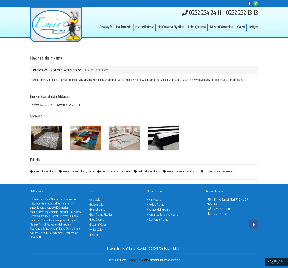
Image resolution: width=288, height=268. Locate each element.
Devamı (35, 237)
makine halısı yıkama (147, 171)
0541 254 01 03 (218, 213)
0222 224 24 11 (218, 208)
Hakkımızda (123, 26)
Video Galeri (96, 229)
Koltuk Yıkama (155, 204)
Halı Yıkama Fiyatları (171, 26)
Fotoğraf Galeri (98, 224)
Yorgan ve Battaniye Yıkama (163, 214)
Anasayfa (105, 26)
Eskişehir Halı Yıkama (138, 260)
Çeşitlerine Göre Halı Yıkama (66, 70)
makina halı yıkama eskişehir (114, 171)
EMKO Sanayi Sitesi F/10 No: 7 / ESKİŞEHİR (227, 201)
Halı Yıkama (154, 199)
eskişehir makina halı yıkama (76, 171)
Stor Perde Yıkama (157, 219)
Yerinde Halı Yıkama (158, 209)
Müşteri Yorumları (221, 26)
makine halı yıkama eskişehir (218, 171)
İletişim (253, 26)
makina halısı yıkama (43, 171)
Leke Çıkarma (197, 26)
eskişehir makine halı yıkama (180, 171)
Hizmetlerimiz (144, 26)
